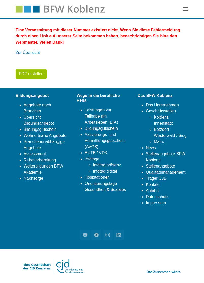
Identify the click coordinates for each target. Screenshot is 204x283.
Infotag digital (105, 171)
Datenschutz (157, 197)
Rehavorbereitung (40, 160)
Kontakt (152, 184)
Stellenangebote (160, 166)
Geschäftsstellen (161, 111)
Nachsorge (33, 178)
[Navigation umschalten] (185, 9)
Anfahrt (152, 190)
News (151, 148)
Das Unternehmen (162, 105)
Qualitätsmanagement (166, 172)
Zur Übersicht (28, 52)
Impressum (156, 203)
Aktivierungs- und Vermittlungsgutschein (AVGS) (105, 140)
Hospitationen (97, 177)
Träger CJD (156, 178)
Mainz (159, 141)
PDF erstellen (31, 74)
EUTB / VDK (96, 153)
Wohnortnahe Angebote (45, 135)
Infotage (92, 159)
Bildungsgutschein (40, 129)
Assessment (35, 154)
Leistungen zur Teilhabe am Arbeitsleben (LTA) (101, 116)
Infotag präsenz (107, 165)
